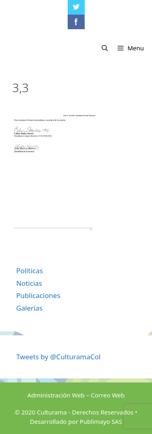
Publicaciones (38, 295)
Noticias (29, 283)
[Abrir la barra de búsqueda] (105, 48)
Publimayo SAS (101, 421)
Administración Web (55, 395)
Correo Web (107, 395)
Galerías (29, 308)
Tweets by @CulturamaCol (58, 356)
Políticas (29, 270)
